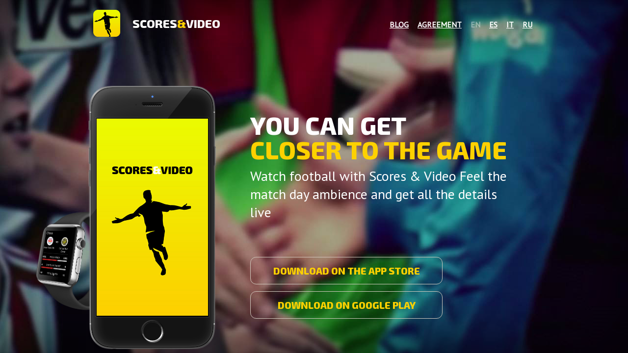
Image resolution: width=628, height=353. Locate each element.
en (475, 24)
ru (527, 24)
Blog (399, 24)
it (510, 24)
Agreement (440, 24)
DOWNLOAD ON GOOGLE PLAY (347, 305)
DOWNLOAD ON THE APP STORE (346, 271)
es (493, 24)
